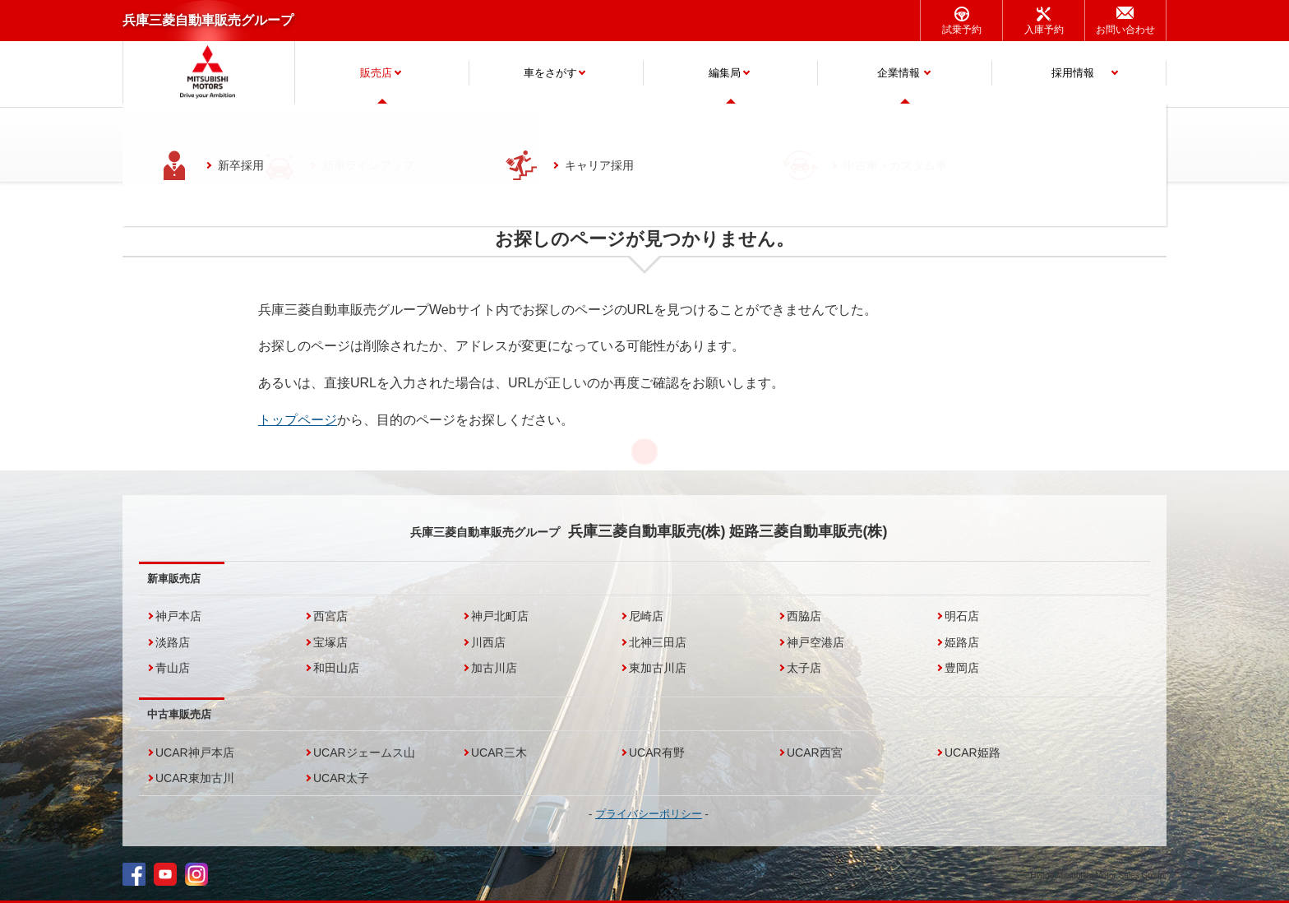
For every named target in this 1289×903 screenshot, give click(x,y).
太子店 (804, 667)
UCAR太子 (341, 778)
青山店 (172, 667)
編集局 (725, 73)
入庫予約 (1044, 29)
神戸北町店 (500, 616)
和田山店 (336, 667)
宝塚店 (330, 642)
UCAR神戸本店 (194, 752)
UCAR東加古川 (194, 778)
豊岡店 (962, 667)
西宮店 (330, 616)
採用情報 (1072, 73)
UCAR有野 (657, 752)
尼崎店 (646, 616)
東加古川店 (657, 667)
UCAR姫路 (972, 752)
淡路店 (172, 642)
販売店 (376, 73)
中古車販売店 (179, 714)
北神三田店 (657, 642)
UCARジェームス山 (364, 752)
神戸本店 (178, 616)
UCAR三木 (499, 752)
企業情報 (898, 73)
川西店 (488, 642)
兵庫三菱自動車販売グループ (207, 20)
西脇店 (804, 616)
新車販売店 (174, 578)
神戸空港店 (815, 642)
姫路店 (962, 642)
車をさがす (550, 73)
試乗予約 (962, 29)
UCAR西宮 (815, 752)
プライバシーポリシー (648, 814)
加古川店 (494, 667)
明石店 (962, 616)
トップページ (297, 420)
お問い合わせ (1125, 29)
